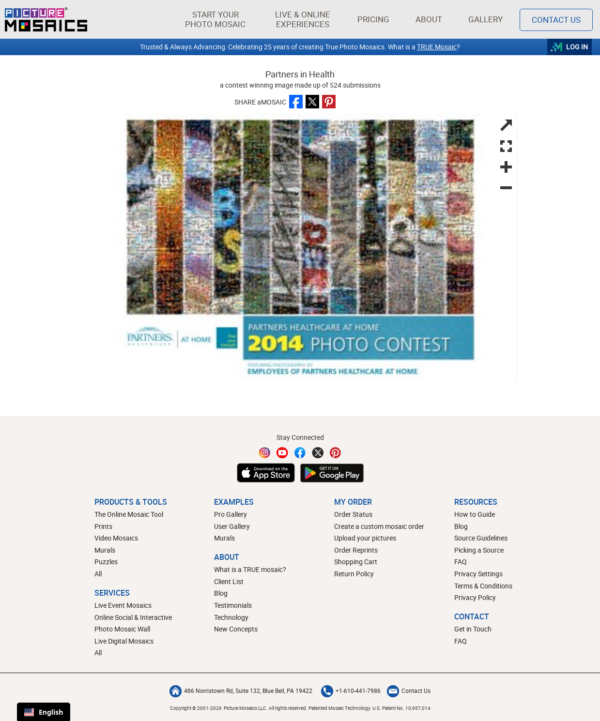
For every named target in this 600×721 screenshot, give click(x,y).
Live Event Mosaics (123, 605)
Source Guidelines (481, 537)
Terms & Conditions (483, 585)
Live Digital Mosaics (124, 641)
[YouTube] (282, 452)
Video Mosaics (116, 537)
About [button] (429, 19)
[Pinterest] (335, 452)
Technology (231, 617)
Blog (221, 593)
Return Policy (354, 573)
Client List (229, 581)
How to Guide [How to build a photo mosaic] (474, 514)
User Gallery (232, 526)
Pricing (373, 19)
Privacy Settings (478, 573)
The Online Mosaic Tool (128, 514)
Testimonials (233, 605)
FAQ (460, 561)
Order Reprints (356, 550)
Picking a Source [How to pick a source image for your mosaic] (479, 550)
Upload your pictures (365, 537)
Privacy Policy (475, 597)
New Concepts (236, 628)
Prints (103, 526)
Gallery (485, 19)
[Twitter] (317, 452)
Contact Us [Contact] (556, 19)
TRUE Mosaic (437, 46)
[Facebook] (300, 452)
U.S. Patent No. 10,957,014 (401, 708)
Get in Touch (473, 628)
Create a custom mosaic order (379, 526)
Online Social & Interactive (133, 617)
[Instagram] (265, 452)
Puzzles (106, 561)
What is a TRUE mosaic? (250, 569)
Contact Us (409, 690)
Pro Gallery (230, 514)
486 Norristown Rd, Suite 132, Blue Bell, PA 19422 (240, 690)
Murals (104, 550)
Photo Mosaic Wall (122, 628)
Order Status (353, 514)
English (43, 712)
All (98, 573)
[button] (215, 19)
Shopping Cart (355, 561)
